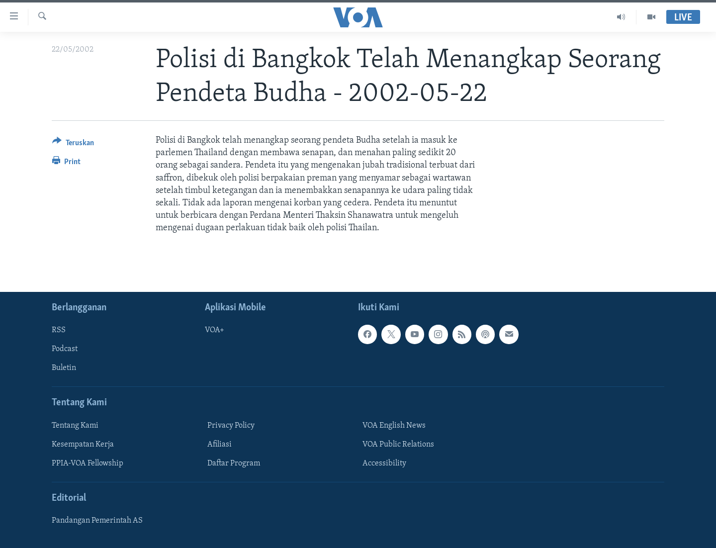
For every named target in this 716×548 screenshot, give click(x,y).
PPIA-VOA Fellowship (87, 463)
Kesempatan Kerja (83, 444)
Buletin (64, 368)
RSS (59, 330)
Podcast (65, 349)
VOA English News (394, 425)
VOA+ (214, 330)
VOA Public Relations (398, 444)
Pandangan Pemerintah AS (97, 521)
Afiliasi (219, 444)
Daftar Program (233, 463)
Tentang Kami (75, 425)
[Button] (73, 144)
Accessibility (384, 463)
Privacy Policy (231, 425)
